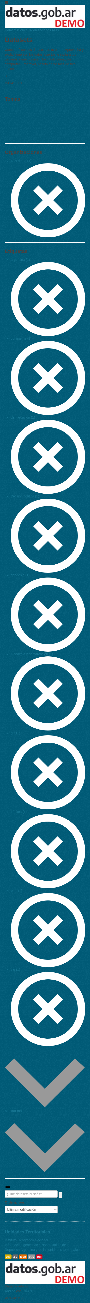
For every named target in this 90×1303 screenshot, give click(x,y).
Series (23, 30)
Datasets (11, 30)
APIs (55, 30)
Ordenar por (14, 1202)
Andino (10, 1291)
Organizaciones (39, 30)
